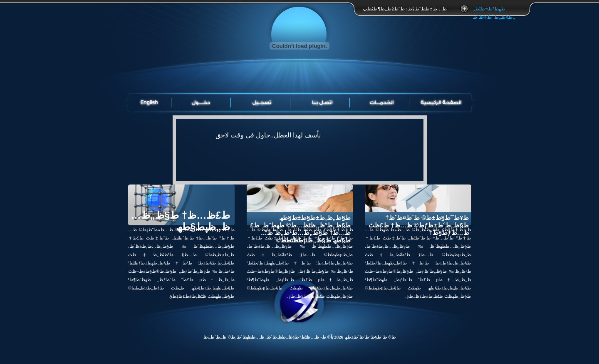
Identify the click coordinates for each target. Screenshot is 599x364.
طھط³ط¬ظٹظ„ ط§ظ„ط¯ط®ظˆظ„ (493, 9)
